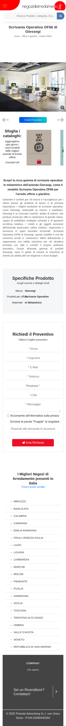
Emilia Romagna (23, 530)
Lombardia (20, 559)
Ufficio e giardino (29, 36)
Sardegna (19, 595)
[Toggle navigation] (5, 5)
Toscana (18, 610)
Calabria (19, 515)
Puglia (17, 588)
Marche (18, 566)
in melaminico (33, 302)
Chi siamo (33, 669)
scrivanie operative (37, 296)
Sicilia (17, 603)
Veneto (17, 639)
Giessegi (30, 290)
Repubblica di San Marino (31, 646)
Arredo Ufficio (45, 36)
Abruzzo (18, 501)
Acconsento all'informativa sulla (34, 415)
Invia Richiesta (33, 442)
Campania (19, 523)
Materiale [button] (17, 302)
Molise (17, 574)
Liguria (17, 552)
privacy (54, 415)
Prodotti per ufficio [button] (15, 296)
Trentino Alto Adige (27, 617)
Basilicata (20, 508)
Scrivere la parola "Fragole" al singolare (34, 421)
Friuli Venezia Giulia (27, 537)
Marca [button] (19, 290)
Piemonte (19, 581)
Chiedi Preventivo (33, 120)
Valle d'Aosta (22, 632)
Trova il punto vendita (33, 486)
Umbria (17, 625)
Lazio (16, 544)
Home (17, 36)
